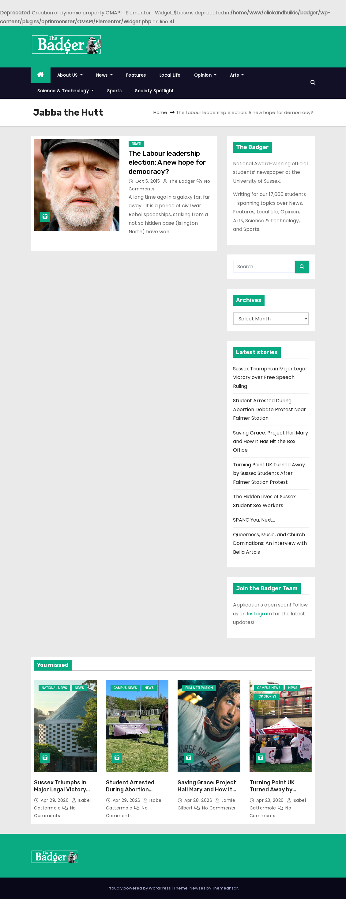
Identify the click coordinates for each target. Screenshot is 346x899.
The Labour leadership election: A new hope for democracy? (167, 162)
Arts (237, 75)
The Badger (180, 181)
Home (160, 112)
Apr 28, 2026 (199, 800)
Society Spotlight (154, 91)
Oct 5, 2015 (148, 181)
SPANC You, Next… (254, 519)
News (104, 75)
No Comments (218, 808)
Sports (114, 91)
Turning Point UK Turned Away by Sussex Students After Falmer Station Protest (269, 473)
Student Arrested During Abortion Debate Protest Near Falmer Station (269, 409)
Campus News (125, 688)
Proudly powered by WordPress (139, 888)
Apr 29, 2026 (55, 800)
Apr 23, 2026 (270, 800)
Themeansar (225, 888)
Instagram (259, 613)
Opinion (205, 75)
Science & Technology (65, 91)
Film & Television (199, 688)
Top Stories (266, 696)
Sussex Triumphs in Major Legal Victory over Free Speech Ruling (270, 377)
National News (54, 688)
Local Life (170, 75)
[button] (312, 82)
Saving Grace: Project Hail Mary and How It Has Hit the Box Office (270, 441)
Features (136, 75)
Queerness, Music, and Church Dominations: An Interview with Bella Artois (270, 543)
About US (70, 75)
